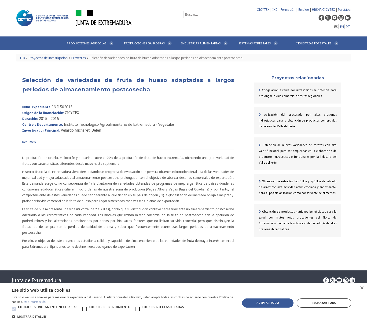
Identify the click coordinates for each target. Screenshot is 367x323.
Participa (344, 9)
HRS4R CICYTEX (323, 9)
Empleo (303, 9)
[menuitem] (90, 43)
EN (342, 26)
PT (348, 26)
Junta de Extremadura (36, 280)
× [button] (361, 288)
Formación (288, 9)
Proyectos (78, 58)
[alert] (183, 303)
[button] (13, 309)
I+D (275, 9)
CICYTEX (263, 9)
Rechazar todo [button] (324, 303)
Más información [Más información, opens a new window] (35, 302)
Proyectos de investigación (48, 58)
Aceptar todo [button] (268, 303)
